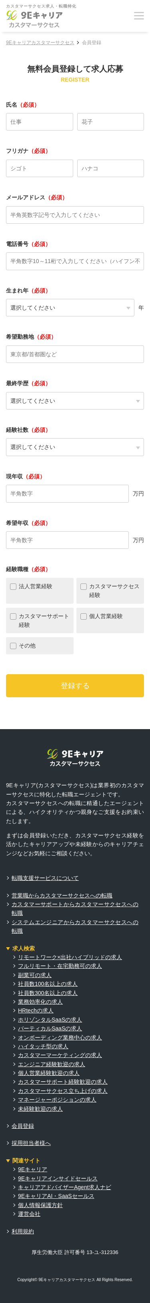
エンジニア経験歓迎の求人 (51, 1064)
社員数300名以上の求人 (48, 993)
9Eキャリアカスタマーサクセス (40, 42)
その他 (27, 645)
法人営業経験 (35, 586)
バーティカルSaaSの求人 (50, 1028)
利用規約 (23, 1231)
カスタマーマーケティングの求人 (60, 1055)
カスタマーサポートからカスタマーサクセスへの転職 (75, 908)
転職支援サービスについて (45, 878)
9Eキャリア (32, 1169)
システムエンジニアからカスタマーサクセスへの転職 (75, 926)
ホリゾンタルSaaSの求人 (50, 1019)
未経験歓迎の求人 (40, 1109)
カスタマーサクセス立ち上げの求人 (63, 1091)
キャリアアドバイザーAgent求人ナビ (64, 1187)
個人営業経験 (106, 616)
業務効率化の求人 (40, 1002)
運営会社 (29, 1214)
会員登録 (23, 1126)
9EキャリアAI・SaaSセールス (56, 1196)
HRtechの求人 (36, 1010)
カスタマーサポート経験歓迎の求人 (63, 1082)
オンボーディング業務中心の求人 (60, 1037)
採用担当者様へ (31, 1143)
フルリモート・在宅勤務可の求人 (60, 966)
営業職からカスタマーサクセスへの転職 (62, 895)
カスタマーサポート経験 (44, 620)
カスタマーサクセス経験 (114, 590)
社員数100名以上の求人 (48, 984)
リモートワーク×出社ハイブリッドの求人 (70, 957)
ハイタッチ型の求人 (43, 1046)
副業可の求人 (35, 975)
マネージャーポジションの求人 (57, 1099)
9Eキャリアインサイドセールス (58, 1178)
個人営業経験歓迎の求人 (49, 1073)
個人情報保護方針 (40, 1205)
